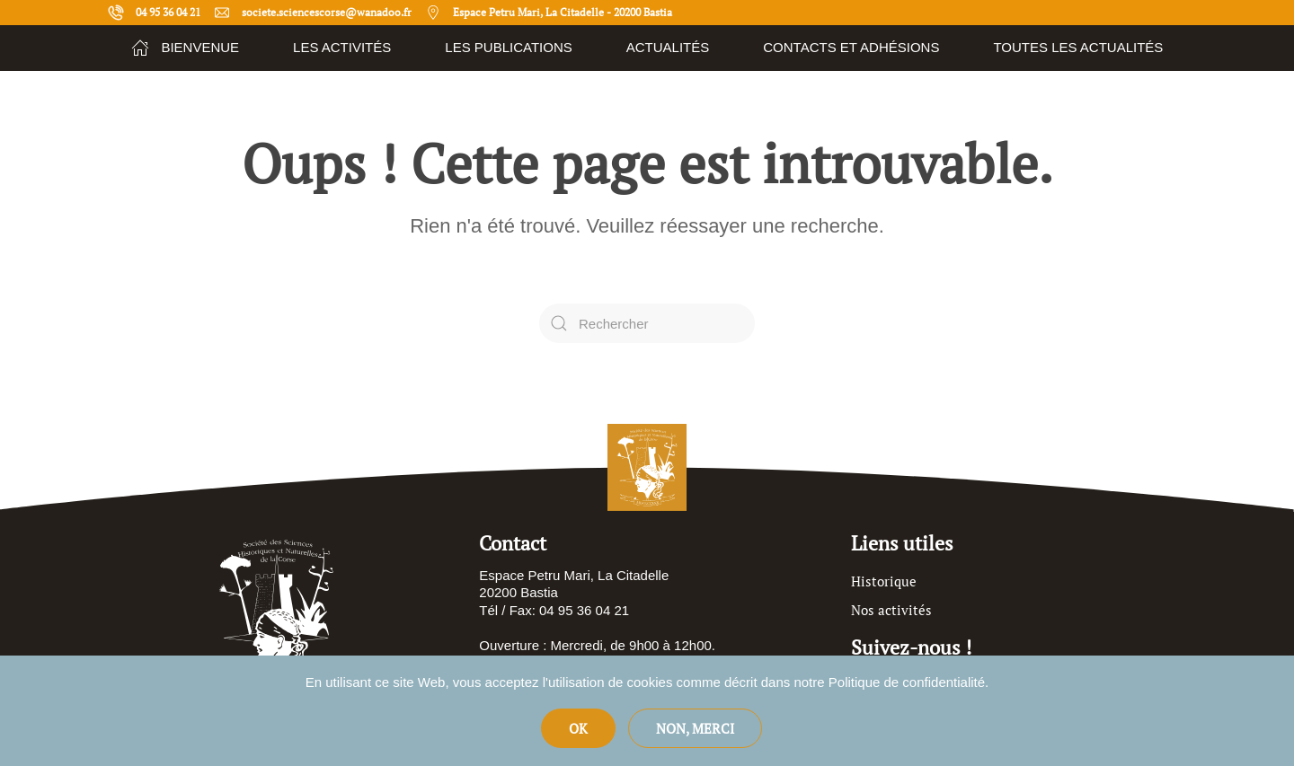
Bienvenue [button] (185, 48)
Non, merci (695, 728)
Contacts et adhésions (851, 47)
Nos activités (891, 610)
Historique (884, 581)
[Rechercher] (647, 323)
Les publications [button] (508, 47)
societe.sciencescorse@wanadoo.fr (313, 12)
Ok (578, 728)
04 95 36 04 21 (154, 12)
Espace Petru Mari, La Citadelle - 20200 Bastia (548, 12)
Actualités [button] (668, 47)
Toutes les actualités (1078, 47)
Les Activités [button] (342, 47)
